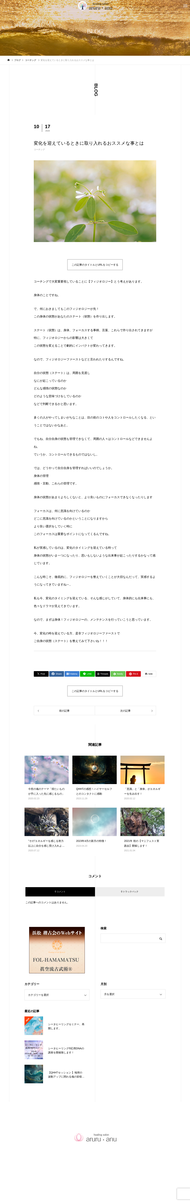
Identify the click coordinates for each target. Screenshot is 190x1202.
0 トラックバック (129, 891)
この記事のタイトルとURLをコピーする (95, 264)
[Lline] (87, 674)
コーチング (39, 149)
